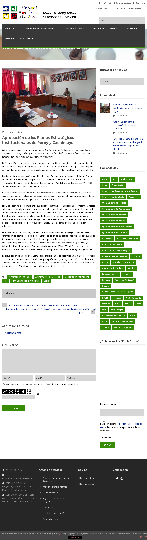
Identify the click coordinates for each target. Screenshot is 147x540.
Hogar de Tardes (75, 29)
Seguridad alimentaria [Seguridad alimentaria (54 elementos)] (122, 321)
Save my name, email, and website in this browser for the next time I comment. (42, 384)
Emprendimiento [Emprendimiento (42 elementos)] (110, 274)
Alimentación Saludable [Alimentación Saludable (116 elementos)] (113, 197)
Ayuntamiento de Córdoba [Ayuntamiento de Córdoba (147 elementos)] (114, 203)
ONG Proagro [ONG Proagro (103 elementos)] (117, 309)
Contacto (140, 3)
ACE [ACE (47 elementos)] (114, 179)
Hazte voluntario (87, 478)
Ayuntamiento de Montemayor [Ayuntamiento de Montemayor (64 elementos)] (116, 209)
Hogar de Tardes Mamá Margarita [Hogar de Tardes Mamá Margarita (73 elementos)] (117, 292)
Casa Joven (98, 29)
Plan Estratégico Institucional (25, 280)
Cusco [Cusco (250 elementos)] (105, 262)
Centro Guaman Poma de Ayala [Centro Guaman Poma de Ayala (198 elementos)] (116, 250)
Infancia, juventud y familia (54, 486)
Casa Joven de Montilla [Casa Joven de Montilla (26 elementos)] (127, 238)
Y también (132, 29)
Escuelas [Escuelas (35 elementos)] (127, 274)
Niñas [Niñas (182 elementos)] (128, 304)
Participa (25, 38)
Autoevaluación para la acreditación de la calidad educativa (124, 125)
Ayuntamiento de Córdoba (47, 276)
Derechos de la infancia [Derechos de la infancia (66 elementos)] (123, 262)
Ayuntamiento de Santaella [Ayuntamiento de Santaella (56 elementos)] (114, 232)
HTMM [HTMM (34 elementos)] (105, 298)
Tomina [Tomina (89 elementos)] (105, 327)
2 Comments (122, 115)
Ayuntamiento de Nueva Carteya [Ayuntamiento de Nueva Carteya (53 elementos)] (117, 226)
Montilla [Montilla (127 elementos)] (106, 304)
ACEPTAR (75, 538)
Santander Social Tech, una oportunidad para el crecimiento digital (128, 108)
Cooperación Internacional (41, 29)
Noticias (9, 38)
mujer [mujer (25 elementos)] (117, 304)
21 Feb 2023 (10, 132)
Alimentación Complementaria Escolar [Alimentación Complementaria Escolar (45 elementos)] (120, 191)
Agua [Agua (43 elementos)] (104, 185)
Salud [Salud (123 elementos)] (104, 321)
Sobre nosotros (123, 3)
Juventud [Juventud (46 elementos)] (117, 298)
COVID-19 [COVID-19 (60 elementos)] (136, 256)
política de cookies (56, 535)
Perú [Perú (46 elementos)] (132, 315)
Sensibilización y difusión (53, 513)
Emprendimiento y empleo (54, 519)
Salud (46, 280)
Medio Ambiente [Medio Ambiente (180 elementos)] (133, 298)
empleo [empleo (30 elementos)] (131, 268)
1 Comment (121, 132)
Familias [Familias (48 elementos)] (106, 280)
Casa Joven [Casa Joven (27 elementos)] (107, 238)
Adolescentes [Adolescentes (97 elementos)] (127, 179)
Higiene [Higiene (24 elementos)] (105, 286)
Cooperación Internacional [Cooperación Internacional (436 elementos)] (114, 256)
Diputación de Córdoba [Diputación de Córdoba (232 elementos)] (112, 268)
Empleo (114, 29)
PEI (5, 280)
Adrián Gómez (13, 332)
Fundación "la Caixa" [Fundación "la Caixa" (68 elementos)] (124, 280)
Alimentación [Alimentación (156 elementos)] (118, 185)
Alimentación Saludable (19, 276)
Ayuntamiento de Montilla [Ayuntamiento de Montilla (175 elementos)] (114, 215)
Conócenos (11, 29)
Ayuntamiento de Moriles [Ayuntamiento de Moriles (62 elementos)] (113, 221)
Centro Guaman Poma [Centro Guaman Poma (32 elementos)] (112, 244)
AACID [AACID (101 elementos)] (105, 179)
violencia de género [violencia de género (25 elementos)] (123, 327)
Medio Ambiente (50, 492)
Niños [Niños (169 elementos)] (138, 304)
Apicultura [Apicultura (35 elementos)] (134, 197)
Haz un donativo (86, 484)
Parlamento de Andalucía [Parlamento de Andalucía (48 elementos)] (113, 315)
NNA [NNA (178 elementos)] (104, 309)
